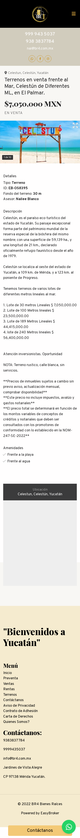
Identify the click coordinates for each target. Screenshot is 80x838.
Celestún (29, 73)
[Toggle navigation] (73, 14)
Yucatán (42, 73)
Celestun (14, 73)
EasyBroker (50, 813)
